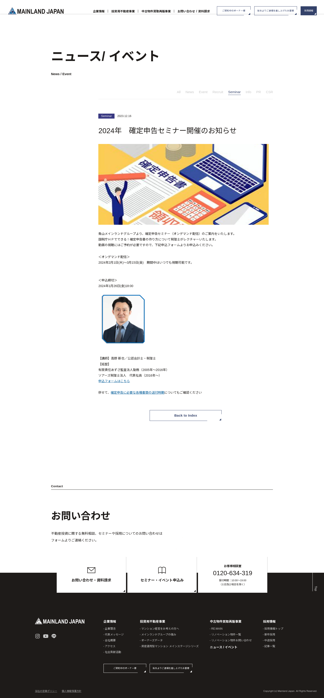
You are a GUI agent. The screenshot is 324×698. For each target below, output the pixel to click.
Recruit (217, 92)
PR (258, 92)
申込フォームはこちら (114, 382)
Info (248, 92)
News (190, 92)
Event (203, 92)
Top (315, 580)
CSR (269, 92)
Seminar (234, 92)
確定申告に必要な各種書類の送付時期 (137, 393)
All (179, 92)
